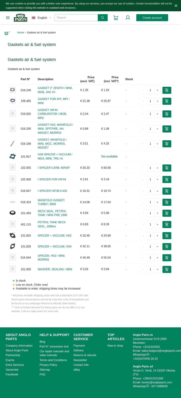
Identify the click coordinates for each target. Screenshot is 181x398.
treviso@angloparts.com (156, 382)
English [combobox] (42, 17)
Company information (19, 345)
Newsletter (80, 360)
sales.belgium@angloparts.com (161, 350)
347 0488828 (159, 386)
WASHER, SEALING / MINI (55, 269)
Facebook (12, 374)
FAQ (42, 374)
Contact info (81, 364)
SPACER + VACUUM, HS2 (54, 235)
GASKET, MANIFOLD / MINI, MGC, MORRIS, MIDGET (52, 143)
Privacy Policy (48, 364)
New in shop (115, 345)
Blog (42, 341)
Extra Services (15, 364)
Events (10, 360)
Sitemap (45, 369)
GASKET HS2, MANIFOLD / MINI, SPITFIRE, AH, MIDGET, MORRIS (55, 128)
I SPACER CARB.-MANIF (54, 167)
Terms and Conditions (53, 360)
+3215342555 (151, 346)
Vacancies (12, 369)
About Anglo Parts (17, 350)
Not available (109, 156)
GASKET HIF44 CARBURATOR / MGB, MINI (52, 113)
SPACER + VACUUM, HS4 (54, 246)
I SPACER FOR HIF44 (52, 179)
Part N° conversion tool (54, 346)
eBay (77, 369)
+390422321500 (153, 378)
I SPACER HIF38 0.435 (52, 190)
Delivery (79, 350)
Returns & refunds (85, 355)
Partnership (13, 355)
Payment (79, 345)
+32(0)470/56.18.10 (145, 358)
